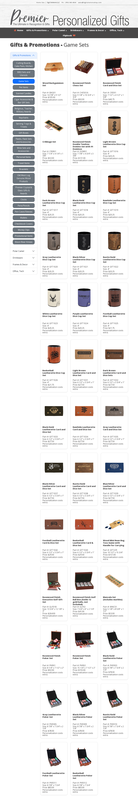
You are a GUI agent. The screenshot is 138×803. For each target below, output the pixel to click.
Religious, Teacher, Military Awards (24, 110)
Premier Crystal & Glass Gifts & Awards (23, 190)
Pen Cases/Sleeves (23, 211)
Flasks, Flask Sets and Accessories (24, 140)
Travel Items (24, 163)
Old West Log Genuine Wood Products (24, 178)
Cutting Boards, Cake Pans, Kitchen (24, 64)
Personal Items (24, 157)
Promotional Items (24, 236)
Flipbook (69, 35)
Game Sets (24, 81)
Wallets (23, 217)
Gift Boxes (23, 132)
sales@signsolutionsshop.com (90, 2)
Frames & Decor (96, 30)
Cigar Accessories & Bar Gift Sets (23, 101)
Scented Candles (23, 93)
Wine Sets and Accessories (23, 149)
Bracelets (23, 169)
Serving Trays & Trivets (23, 125)
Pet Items (23, 87)
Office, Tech (117, 30)
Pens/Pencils (24, 205)
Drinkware (77, 30)
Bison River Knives (23, 242)
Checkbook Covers (24, 223)
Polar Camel (59, 30)
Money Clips (23, 229)
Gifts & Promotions (37, 30)
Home (18, 30)
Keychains (23, 117)
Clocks (24, 199)
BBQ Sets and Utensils (23, 74)
